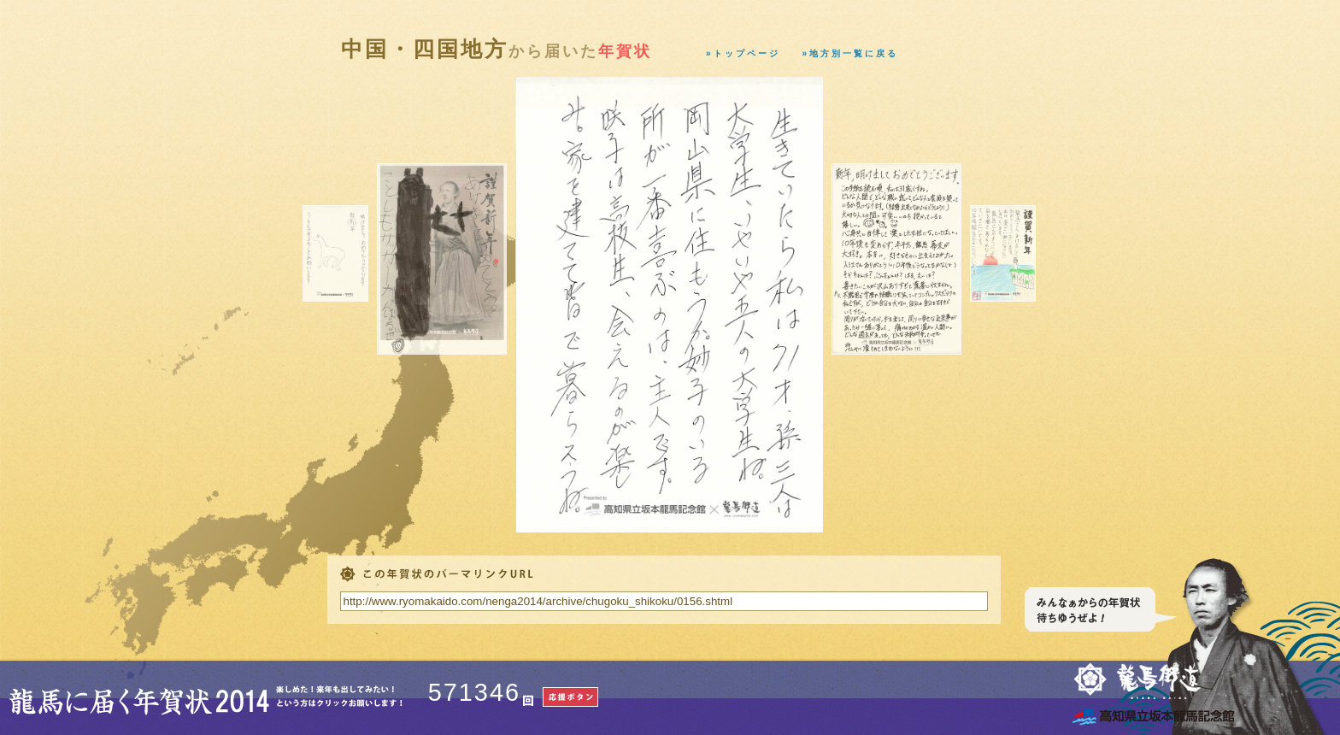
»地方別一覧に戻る (850, 53)
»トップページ (743, 53)
